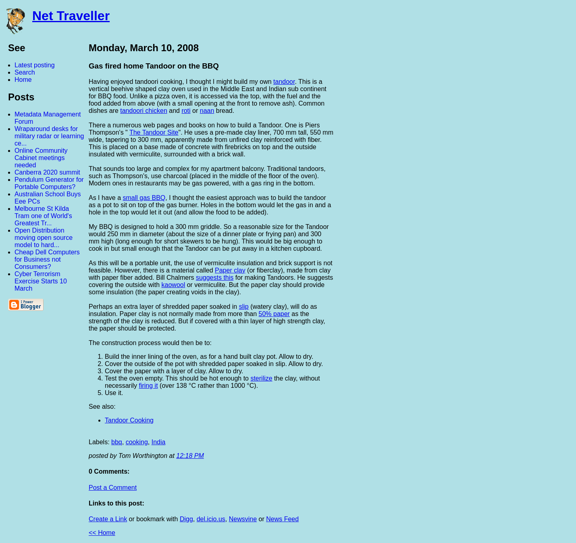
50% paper (274, 313)
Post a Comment (113, 487)
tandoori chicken (143, 110)
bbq (116, 442)
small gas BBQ (144, 197)
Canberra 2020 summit (47, 172)
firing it (148, 385)
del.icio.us (211, 519)
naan (207, 110)
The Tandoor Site (154, 132)
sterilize (261, 378)
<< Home (102, 532)
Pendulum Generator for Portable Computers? (49, 183)
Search (25, 72)
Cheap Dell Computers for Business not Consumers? (47, 259)
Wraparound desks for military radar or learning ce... (49, 136)
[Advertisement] (487, 162)
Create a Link (108, 519)
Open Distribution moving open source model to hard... (44, 237)
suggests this (214, 277)
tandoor (284, 81)
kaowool (173, 284)
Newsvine (243, 519)
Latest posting (35, 65)
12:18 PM (190, 455)
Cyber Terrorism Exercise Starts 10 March (41, 281)
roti (185, 110)
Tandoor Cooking (129, 420)
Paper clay (230, 270)
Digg (186, 519)
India (159, 442)
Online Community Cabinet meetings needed (41, 158)
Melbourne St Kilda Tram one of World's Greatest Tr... (43, 216)
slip (244, 306)
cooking (137, 442)
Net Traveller (71, 15)
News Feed (282, 519)
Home (23, 79)
